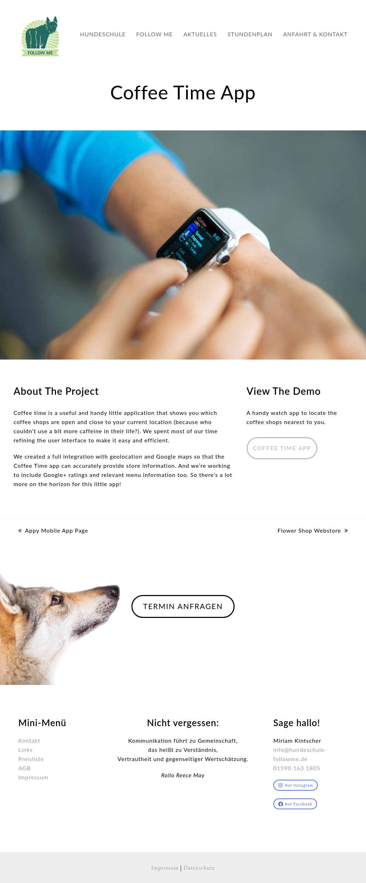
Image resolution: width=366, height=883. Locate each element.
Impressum (33, 777)
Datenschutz (199, 867)
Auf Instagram (295, 785)
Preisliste (31, 758)
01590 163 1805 (297, 768)
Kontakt (29, 740)
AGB (24, 768)
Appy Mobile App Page (53, 531)
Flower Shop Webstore (313, 531)
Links (25, 749)
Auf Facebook (295, 804)
